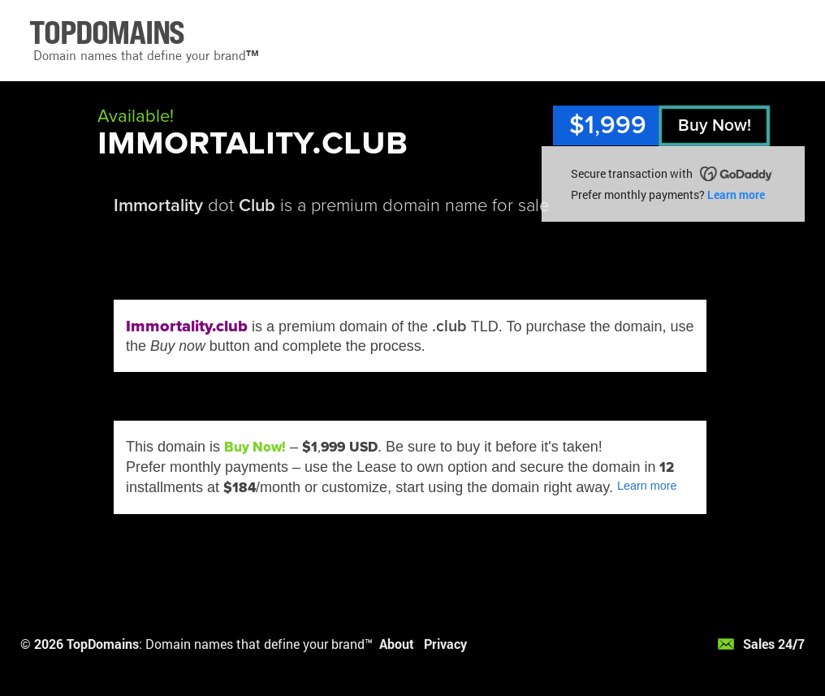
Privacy (445, 643)
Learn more (736, 194)
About (396, 643)
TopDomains (103, 643)
